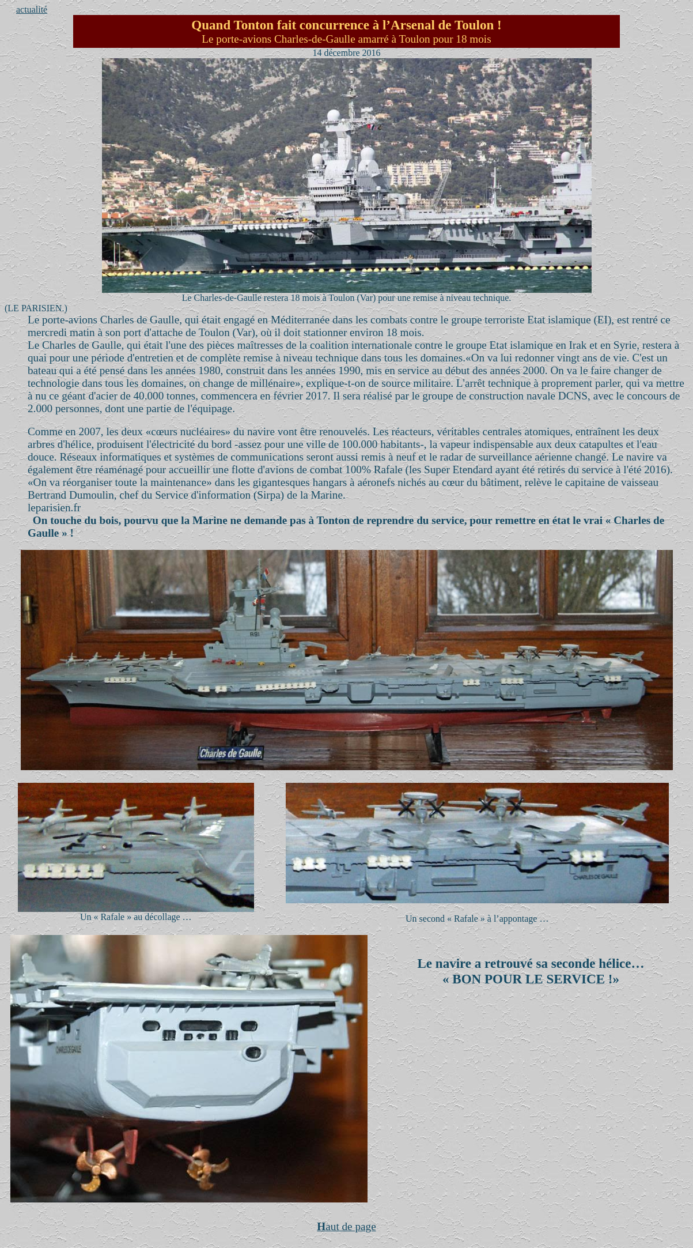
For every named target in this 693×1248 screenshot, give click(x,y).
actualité (31, 9)
